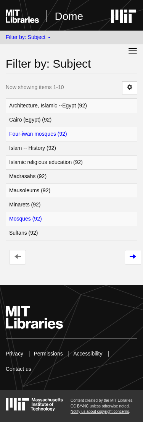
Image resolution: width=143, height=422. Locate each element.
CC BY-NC (79, 406)
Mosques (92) (25, 219)
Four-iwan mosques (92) (38, 134)
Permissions (48, 354)
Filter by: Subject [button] (28, 37)
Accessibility (87, 354)
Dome (69, 16)
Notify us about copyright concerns (100, 411)
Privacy (14, 354)
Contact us (18, 369)
